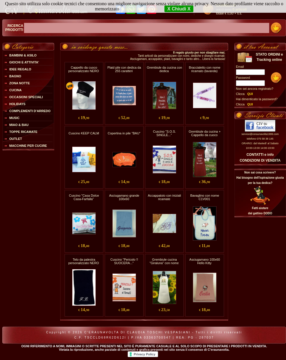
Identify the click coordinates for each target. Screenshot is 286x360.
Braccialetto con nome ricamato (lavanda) (205, 69)
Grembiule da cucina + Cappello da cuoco (205, 133)
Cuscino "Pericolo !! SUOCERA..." (124, 261)
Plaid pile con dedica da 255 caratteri (124, 69)
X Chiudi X (178, 8)
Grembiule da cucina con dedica (164, 69)
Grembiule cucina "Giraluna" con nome (164, 261)
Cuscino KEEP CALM (84, 133)
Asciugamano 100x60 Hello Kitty (204, 261)
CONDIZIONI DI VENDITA (260, 160)
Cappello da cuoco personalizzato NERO (83, 69)
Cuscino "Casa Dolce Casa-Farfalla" (84, 197)
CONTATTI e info (260, 155)
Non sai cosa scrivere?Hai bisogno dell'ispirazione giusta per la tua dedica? (260, 177)
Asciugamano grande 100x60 (124, 197)
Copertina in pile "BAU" (124, 133)
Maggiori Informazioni (139, 9)
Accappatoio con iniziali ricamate (164, 197)
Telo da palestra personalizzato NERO (83, 261)
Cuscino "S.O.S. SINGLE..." (164, 133)
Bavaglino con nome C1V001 (204, 197)
